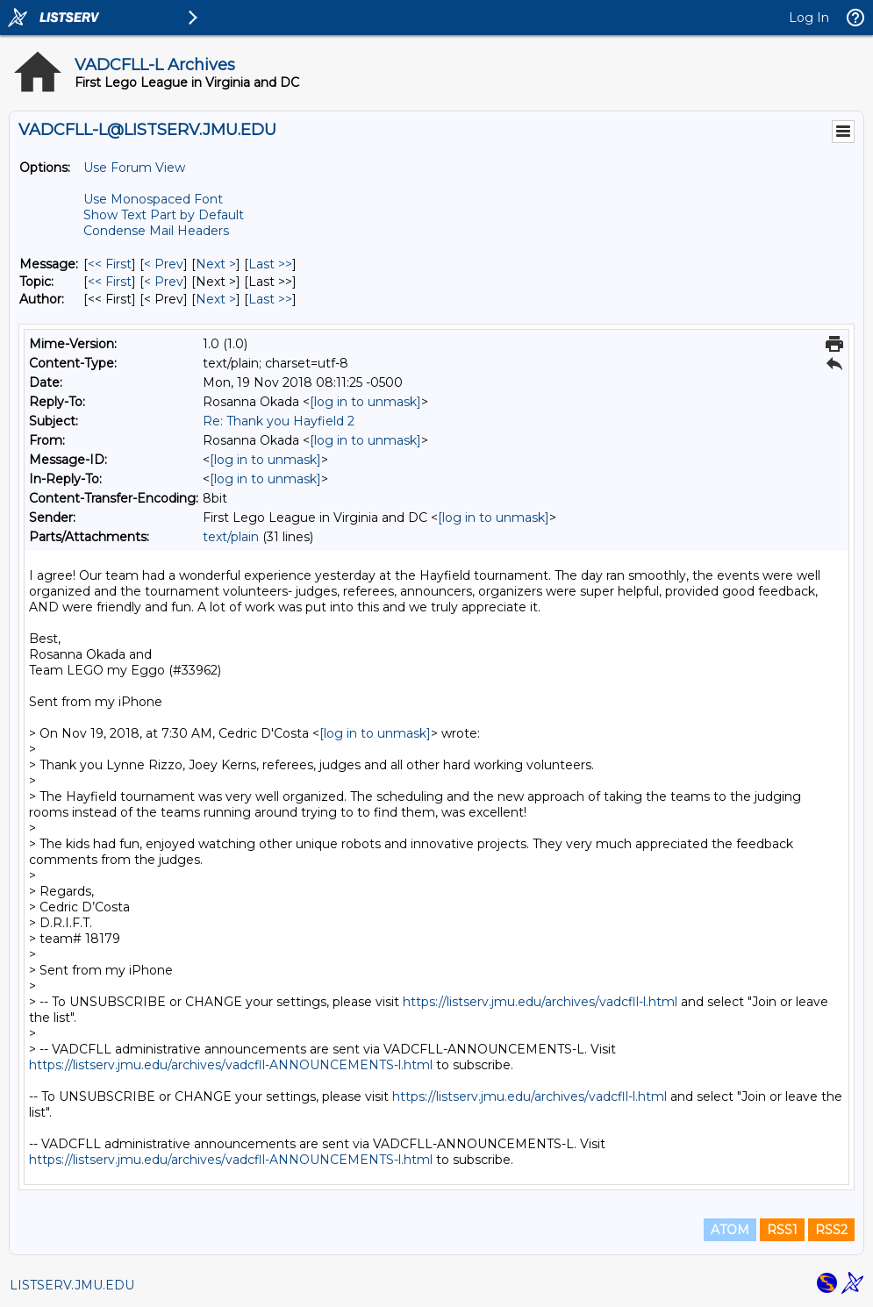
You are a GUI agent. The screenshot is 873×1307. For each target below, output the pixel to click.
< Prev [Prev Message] (163, 264)
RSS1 (782, 1230)
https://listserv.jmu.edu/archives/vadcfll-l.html (540, 1002)
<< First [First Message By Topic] (110, 281)
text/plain (231, 537)
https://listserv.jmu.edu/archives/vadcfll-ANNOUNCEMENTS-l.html (231, 1065)
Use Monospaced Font (153, 199)
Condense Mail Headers (156, 231)
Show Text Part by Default (163, 215)
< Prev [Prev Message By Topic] (163, 281)
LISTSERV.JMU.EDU (72, 1285)
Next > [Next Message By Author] (216, 299)
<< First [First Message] (110, 264)
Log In (809, 17)
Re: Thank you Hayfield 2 (278, 421)
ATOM (730, 1230)
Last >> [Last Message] (270, 264)
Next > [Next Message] (216, 264)
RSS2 (831, 1230)
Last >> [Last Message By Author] (270, 299)
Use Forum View (134, 167)
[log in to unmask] (365, 402)
